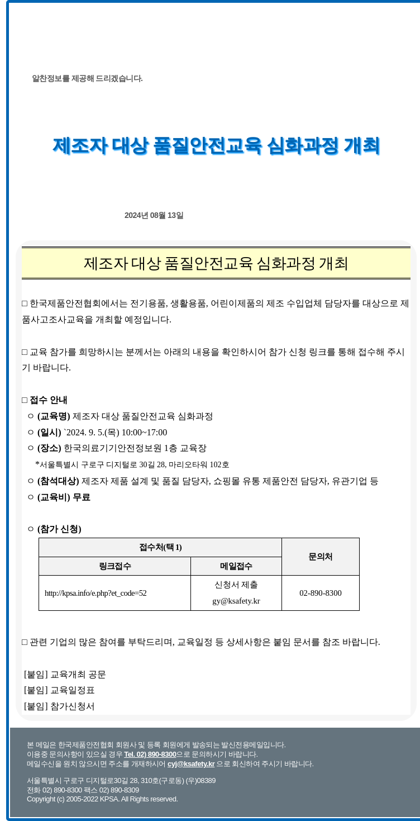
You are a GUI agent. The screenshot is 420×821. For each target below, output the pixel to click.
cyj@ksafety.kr (191, 764)
